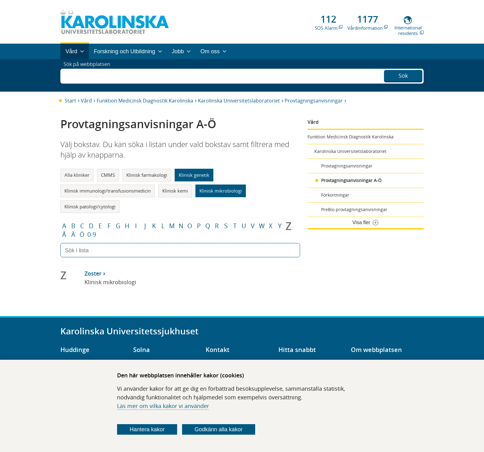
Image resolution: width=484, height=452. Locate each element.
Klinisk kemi (175, 191)
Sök (403, 74)
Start (70, 100)
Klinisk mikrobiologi (220, 191)
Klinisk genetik (194, 175)
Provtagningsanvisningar (314, 100)
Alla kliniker (76, 175)
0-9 (91, 234)
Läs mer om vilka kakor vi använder (163, 406)
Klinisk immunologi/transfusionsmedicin (107, 191)
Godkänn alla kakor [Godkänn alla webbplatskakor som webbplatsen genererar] (218, 429)
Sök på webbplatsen (89, 75)
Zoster (93, 273)
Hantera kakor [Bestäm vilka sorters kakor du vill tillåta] (147, 429)
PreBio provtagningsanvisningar (354, 209)
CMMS (108, 175)
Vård (86, 100)
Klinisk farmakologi (146, 175)
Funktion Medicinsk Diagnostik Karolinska (145, 100)
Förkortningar (335, 195)
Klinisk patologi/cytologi (90, 206)
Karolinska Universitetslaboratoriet (239, 100)
